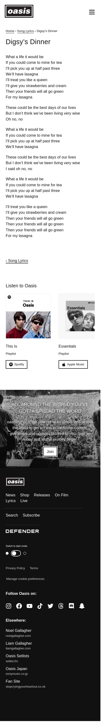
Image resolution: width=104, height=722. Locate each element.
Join (50, 451)
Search (12, 515)
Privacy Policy (15, 568)
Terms (34, 568)
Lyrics (11, 501)
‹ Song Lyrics (17, 260)
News (10, 495)
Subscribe (31, 515)
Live (24, 501)
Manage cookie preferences (25, 579)
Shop (24, 495)
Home (10, 31)
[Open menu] (92, 12)
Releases (42, 495)
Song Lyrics (25, 31)
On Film (61, 495)
